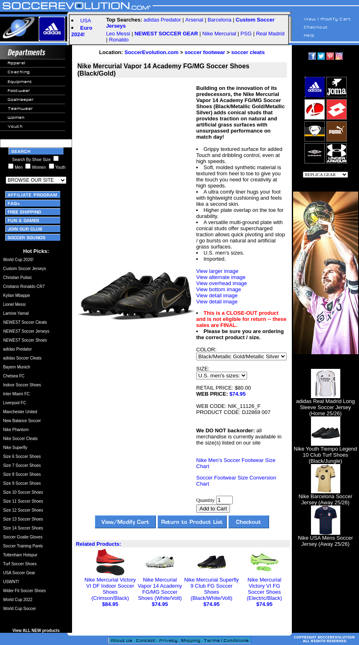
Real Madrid (270, 34)
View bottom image (218, 289)
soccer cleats (248, 52)
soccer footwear (204, 52)
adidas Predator (162, 20)
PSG (246, 34)
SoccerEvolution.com (152, 52)
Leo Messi (118, 34)
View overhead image (221, 283)
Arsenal (194, 20)
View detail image (217, 295)
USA (85, 20)
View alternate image (220, 277)
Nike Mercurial (219, 34)
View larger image (217, 271)
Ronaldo (119, 40)
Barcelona (220, 20)
